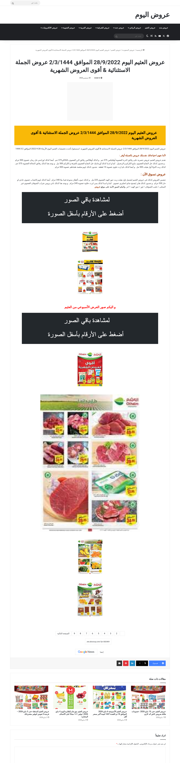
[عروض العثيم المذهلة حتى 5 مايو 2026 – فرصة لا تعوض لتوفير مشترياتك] (31, 697)
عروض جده (119, 28)
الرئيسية (140, 50)
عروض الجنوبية (69, 28)
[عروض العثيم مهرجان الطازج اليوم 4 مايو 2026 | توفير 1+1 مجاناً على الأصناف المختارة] (70, 697)
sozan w (97, 78)
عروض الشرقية (103, 28)
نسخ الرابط (76, 642)
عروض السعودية (128, 50)
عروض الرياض (135, 28)
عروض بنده (163, 28)
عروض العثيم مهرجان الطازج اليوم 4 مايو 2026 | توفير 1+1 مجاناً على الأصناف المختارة (72, 714)
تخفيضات (62, 149)
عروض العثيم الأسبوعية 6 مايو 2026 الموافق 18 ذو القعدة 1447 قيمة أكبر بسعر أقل (110, 714)
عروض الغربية (86, 28)
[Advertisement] (90, 101)
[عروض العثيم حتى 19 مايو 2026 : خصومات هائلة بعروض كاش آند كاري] (148, 697)
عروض (97, 187)
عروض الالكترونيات (49, 28)
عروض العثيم (150, 28)
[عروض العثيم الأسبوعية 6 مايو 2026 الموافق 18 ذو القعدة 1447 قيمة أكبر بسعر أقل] (109, 697)
